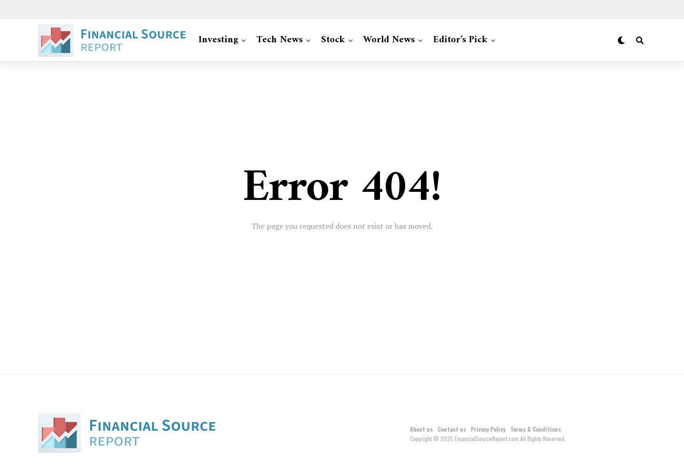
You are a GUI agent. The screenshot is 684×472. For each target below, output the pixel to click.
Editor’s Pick (460, 40)
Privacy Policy (488, 429)
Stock (333, 40)
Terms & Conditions (535, 429)
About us (421, 429)
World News (389, 40)
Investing (218, 40)
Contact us (451, 429)
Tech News (279, 40)
